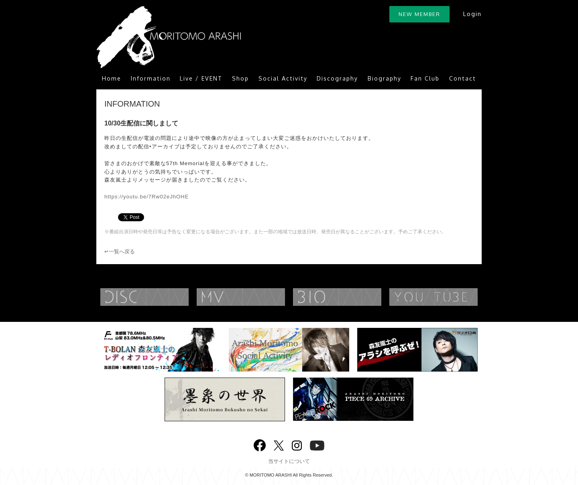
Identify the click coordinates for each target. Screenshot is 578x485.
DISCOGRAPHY (160, 297)
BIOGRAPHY (353, 297)
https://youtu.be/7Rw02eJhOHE (146, 197)
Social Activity (282, 78)
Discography (337, 78)
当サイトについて (289, 461)
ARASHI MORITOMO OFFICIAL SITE (168, 37)
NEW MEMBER (419, 14)
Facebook (260, 443)
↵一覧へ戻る (119, 252)
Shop (240, 78)
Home (111, 78)
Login (472, 14)
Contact (462, 78)
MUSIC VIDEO (257, 297)
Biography (384, 78)
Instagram (297, 445)
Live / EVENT (201, 78)
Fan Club (425, 78)
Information (151, 78)
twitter (279, 445)
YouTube (449, 297)
